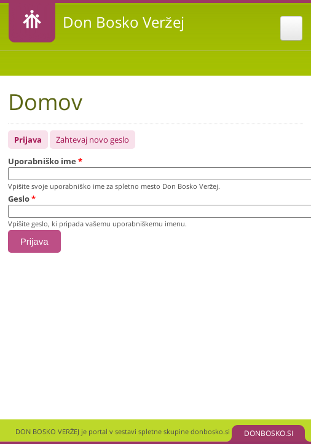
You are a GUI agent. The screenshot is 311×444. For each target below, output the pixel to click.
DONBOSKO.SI (268, 433)
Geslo (22, 198)
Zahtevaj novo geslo (92, 139)
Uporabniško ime (45, 161)
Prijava (31, 137)
